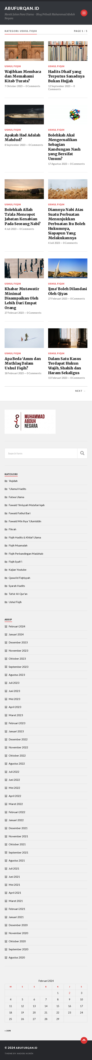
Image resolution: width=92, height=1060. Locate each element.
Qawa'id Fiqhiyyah (19, 577)
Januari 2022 (16, 819)
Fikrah (12, 529)
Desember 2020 (18, 924)
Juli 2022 (14, 771)
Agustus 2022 (17, 763)
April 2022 (15, 795)
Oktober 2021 (17, 844)
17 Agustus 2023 (58, 163)
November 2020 (18, 932)
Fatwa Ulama (16, 496)
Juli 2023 (14, 682)
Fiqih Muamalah (18, 545)
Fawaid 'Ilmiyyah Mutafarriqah (27, 504)
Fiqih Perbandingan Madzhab (26, 553)
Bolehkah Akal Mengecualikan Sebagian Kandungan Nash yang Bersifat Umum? (64, 147)
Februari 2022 (17, 811)
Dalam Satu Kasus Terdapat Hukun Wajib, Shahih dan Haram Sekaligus (64, 365)
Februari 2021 (17, 908)
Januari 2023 (16, 731)
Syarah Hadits (17, 585)
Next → (80, 390)
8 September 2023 (16, 144)
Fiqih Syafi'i (15, 561)
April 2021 (15, 892)
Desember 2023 (18, 642)
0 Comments (34, 86)
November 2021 (18, 836)
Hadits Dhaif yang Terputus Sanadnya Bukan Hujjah (66, 76)
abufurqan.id (23, 8)
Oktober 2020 (17, 941)
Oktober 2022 (17, 755)
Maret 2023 (16, 714)
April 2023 (15, 706)
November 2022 (18, 747)
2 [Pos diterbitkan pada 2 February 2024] (69, 992)
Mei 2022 (14, 787)
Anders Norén (26, 1053)
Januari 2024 (16, 634)
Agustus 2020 (17, 957)
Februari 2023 (17, 723)
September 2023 (18, 666)
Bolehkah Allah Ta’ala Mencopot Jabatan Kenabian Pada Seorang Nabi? (22, 216)
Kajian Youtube (17, 569)
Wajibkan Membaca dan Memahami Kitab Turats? (23, 76)
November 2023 (18, 650)
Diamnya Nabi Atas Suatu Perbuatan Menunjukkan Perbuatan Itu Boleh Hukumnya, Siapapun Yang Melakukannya (66, 223)
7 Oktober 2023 (14, 86)
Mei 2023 (14, 698)
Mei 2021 (14, 884)
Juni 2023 (14, 690)
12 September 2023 (60, 86)
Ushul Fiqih (13, 66)
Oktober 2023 (17, 658)
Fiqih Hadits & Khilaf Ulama (25, 537)
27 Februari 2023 (15, 312)
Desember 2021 (18, 827)
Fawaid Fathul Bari (19, 512)
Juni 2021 (14, 876)
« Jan (8, 1030)
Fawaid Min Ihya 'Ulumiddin (25, 521)
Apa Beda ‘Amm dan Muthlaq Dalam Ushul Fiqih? (23, 363)
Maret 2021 (16, 900)
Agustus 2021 (17, 860)
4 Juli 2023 (11, 228)
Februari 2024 (17, 626)
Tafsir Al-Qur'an (18, 593)
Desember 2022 (18, 739)
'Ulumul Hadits (17, 488)
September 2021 (18, 852)
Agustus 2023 (17, 674)
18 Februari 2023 (15, 373)
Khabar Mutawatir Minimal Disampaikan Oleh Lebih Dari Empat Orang (22, 298)
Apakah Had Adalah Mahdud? (22, 137)
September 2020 (18, 949)
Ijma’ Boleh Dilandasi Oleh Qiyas (67, 291)
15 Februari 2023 (58, 377)
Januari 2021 (16, 916)
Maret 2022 (16, 803)
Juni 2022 (14, 779)
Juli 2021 (14, 868)
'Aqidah (13, 480)
